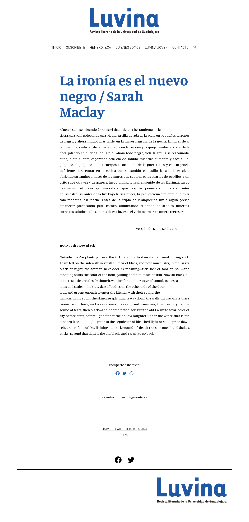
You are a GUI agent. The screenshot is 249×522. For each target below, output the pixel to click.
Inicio (56, 47)
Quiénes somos (128, 47)
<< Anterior (110, 397)
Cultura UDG (124, 435)
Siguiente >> (138, 397)
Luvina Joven (156, 47)
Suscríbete (75, 47)
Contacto (180, 47)
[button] (195, 47)
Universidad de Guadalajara (124, 429)
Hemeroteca (100, 47)
